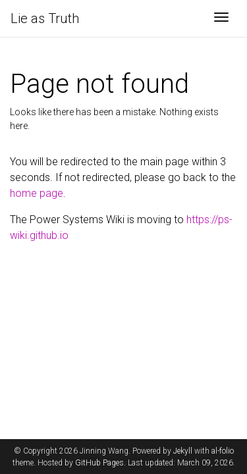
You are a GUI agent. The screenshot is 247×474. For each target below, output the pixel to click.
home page (36, 193)
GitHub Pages (99, 462)
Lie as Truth (45, 18)
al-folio (222, 451)
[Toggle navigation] (221, 18)
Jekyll (182, 451)
